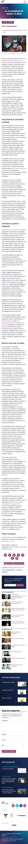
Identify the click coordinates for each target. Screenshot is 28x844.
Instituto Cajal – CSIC (8, 541)
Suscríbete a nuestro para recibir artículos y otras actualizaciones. (13, 580)
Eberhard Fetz (6, 188)
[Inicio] (3, 2)
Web (3, 745)
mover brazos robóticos (18, 168)
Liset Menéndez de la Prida (10, 30)
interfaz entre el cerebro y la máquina (15, 230)
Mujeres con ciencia (9, 838)
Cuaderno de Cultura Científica (10, 766)
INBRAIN (15, 442)
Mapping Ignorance (7, 787)
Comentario (5, 720)
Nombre (4, 734)
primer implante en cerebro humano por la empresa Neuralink (13, 60)
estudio (4, 378)
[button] (5, 555)
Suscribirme (20, 585)
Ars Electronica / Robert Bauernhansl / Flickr (11, 53)
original (9, 549)
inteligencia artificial (10, 569)
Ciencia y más (5, 7)
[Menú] (24, 2)
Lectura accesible (8, 22)
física (3, 569)
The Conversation (17, 547)
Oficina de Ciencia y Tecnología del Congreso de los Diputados (13, 504)
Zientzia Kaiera (6, 776)
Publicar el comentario (9, 751)
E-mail (4, 740)
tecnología (4, 572)
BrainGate (17, 278)
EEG (18, 407)
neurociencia (19, 569)
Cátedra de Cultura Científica (13, 833)
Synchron (11, 449)
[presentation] (14, 597)
